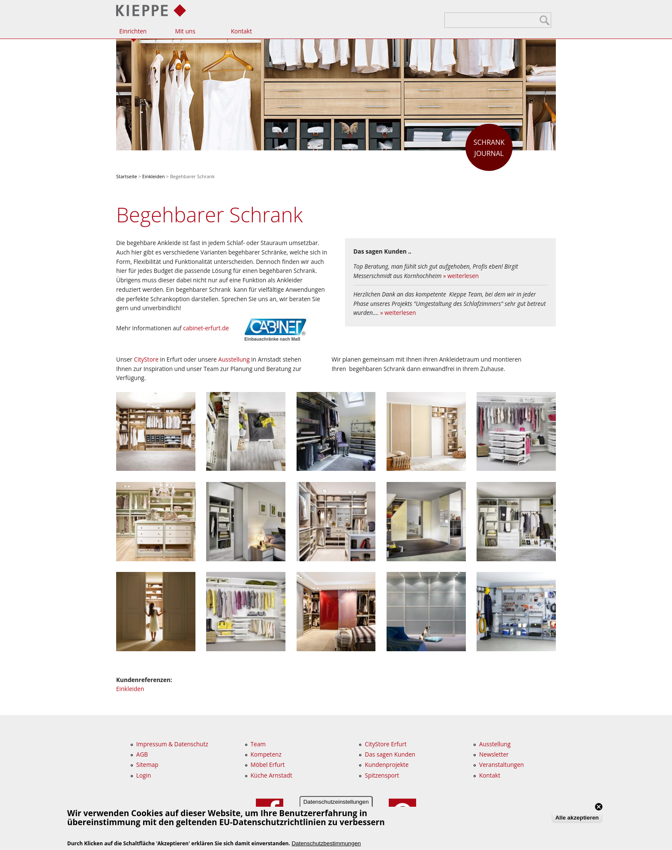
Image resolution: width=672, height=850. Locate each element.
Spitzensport (382, 775)
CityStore (146, 359)
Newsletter (494, 754)
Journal (489, 147)
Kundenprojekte (386, 764)
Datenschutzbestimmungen (326, 844)
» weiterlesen (461, 276)
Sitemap (147, 764)
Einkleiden (153, 176)
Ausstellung (233, 359)
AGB (142, 754)
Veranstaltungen (501, 764)
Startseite (126, 176)
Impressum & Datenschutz (172, 744)
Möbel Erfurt (268, 764)
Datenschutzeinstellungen (336, 802)
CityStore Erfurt (385, 744)
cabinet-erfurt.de (206, 328)
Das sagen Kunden (390, 754)
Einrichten (133, 31)
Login (143, 775)
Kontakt (241, 31)
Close (599, 807)
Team (258, 744)
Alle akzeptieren (577, 818)
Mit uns (185, 31)
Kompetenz (266, 754)
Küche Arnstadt (271, 775)
